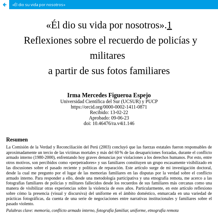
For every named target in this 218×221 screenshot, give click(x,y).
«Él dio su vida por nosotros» (38, 4)
